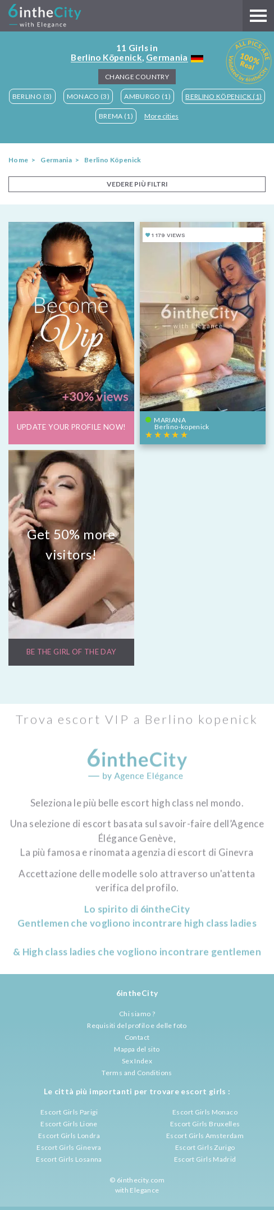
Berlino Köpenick (106, 57)
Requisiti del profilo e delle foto (136, 1025)
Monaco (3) (88, 96)
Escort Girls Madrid (205, 1159)
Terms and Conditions (137, 1072)
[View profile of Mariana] (203, 333)
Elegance (144, 1190)
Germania (167, 57)
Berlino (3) (32, 96)
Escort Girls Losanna (69, 1159)
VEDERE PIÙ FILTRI (137, 184)
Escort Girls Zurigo (205, 1147)
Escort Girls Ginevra (68, 1147)
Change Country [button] (137, 76)
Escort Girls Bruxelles (205, 1124)
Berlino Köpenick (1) (223, 96)
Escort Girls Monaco (205, 1112)
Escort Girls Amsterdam (205, 1135)
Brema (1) (116, 116)
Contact (137, 1037)
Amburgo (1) (147, 96)
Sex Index (137, 1061)
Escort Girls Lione (68, 1124)
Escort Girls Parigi (69, 1112)
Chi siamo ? (137, 1013)
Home (18, 160)
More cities (161, 116)
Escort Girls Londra (69, 1135)
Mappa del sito (136, 1049)
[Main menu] (258, 15)
